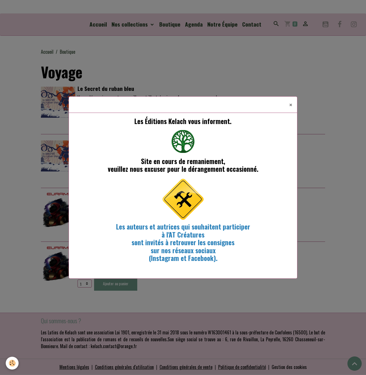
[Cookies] (12, 363)
